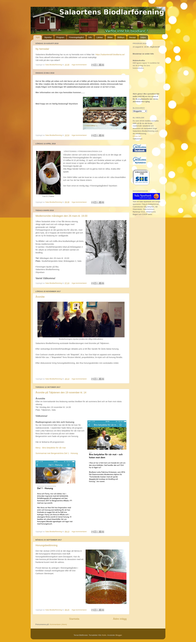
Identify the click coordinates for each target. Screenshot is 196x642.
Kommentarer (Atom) (58, 624)
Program (60, 37)
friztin (104, 635)
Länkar (100, 37)
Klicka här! (137, 136)
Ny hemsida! (42, 49)
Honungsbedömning (46, 545)
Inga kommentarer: (80, 65)
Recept (132, 37)
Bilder (110, 37)
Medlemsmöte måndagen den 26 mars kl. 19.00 (61, 216)
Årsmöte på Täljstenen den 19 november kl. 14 (61, 392)
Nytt (38, 37)
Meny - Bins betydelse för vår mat (51, 448)
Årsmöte (40, 296)
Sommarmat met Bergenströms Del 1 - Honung (57, 453)
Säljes (143, 37)
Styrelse (48, 37)
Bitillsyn (120, 37)
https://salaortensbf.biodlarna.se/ (110, 54)
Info (90, 37)
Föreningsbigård (76, 37)
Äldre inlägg (120, 618)
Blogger (119, 635)
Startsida (74, 618)
